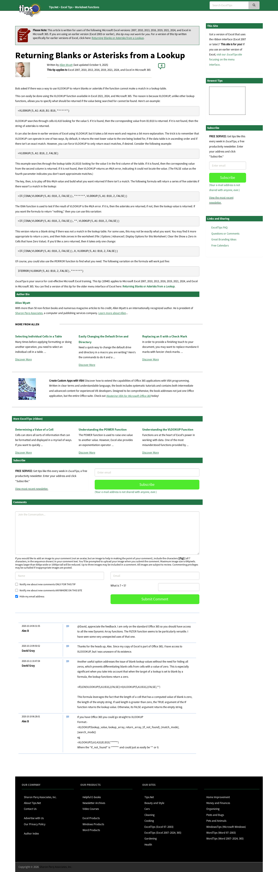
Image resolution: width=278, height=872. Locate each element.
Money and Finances (218, 803)
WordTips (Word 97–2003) (221, 833)
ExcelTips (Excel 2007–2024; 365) (162, 833)
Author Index (31, 833)
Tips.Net (53, 7)
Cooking (149, 821)
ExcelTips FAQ (219, 227)
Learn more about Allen (112, 313)
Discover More (23, 359)
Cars (147, 809)
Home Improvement (218, 797)
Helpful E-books (92, 797)
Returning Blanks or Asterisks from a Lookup (118, 38)
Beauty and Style (154, 803)
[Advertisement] (227, 327)
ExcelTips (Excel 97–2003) (159, 827)
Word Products (91, 830)
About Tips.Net (32, 803)
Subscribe (146, 484)
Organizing (213, 809)
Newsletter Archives (94, 803)
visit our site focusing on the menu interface (225, 59)
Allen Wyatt (66, 65)
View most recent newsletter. (31, 489)
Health (148, 844)
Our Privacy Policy (34, 824)
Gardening (150, 838)
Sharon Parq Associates (29, 313)
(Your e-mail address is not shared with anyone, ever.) (126, 492)
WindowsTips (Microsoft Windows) (226, 827)
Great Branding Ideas (223, 239)
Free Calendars (220, 245)
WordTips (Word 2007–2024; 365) (225, 838)
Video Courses (91, 809)
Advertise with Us (34, 818)
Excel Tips (66, 7)
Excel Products (91, 818)
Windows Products (93, 824)
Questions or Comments (225, 233)
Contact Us (30, 809)
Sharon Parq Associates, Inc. (40, 797)
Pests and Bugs (215, 815)
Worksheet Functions (87, 7)
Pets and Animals (216, 821)
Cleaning (149, 815)
